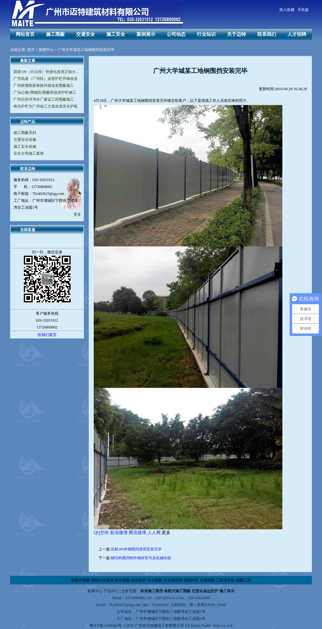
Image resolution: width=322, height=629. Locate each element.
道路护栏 (190, 580)
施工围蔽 (55, 34)
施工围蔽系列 (25, 132)
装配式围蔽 (80, 580)
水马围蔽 (154, 580)
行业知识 (206, 34)
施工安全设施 (25, 146)
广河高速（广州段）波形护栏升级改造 (46, 78)
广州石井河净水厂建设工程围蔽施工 (44, 99)
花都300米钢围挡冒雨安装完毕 (136, 549)
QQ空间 (101, 532)
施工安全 (115, 34)
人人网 (154, 532)
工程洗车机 (225, 580)
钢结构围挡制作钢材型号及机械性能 (141, 558)
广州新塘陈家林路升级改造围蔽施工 (44, 85)
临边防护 (138, 580)
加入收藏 (286, 10)
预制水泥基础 (102, 580)
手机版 (303, 10)
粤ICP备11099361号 (106, 625)
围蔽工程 (243, 580)
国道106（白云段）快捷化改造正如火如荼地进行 (47, 71)
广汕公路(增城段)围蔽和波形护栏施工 (45, 92)
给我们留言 (47, 335)
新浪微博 (119, 532)
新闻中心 (46, 49)
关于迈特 (236, 34)
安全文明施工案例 (29, 153)
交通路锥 (207, 580)
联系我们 (266, 34)
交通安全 (85, 34)
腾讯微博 (137, 532)
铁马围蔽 (122, 580)
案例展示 (145, 34)
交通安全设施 (25, 139)
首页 (31, 49)
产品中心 (111, 591)
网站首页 (25, 34)
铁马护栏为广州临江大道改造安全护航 (46, 106)
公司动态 (176, 34)
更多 (77, 214)
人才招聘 (296, 34)
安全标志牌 (173, 580)
